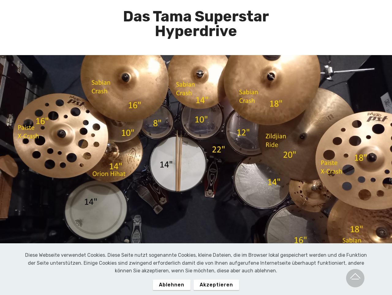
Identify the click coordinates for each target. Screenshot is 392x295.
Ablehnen (171, 289)
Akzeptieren (216, 289)
